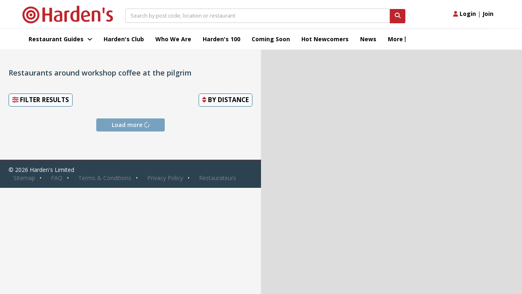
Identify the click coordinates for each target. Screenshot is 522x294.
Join (487, 14)
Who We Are (173, 39)
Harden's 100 (221, 39)
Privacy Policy (165, 178)
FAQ (56, 178)
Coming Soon (271, 39)
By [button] (225, 100)
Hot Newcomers (325, 39)
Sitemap (24, 178)
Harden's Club (124, 39)
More (397, 39)
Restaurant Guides (60, 39)
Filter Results (40, 100)
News (368, 39)
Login (464, 14)
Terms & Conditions (104, 178)
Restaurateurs (217, 178)
